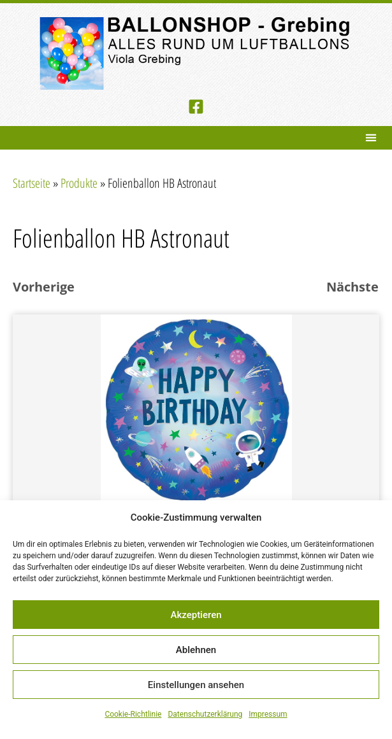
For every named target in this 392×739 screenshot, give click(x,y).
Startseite (31, 183)
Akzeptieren (195, 615)
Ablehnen (196, 650)
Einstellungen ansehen (196, 685)
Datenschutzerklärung (205, 714)
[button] (370, 137)
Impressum (268, 714)
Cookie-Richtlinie (133, 714)
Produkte (79, 183)
